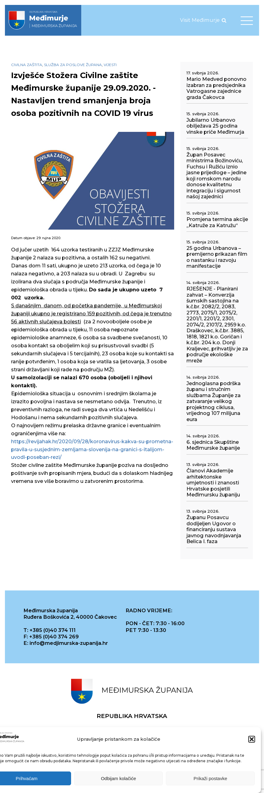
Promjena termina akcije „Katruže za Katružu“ (217, 222)
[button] (252, 739)
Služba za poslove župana (73, 64)
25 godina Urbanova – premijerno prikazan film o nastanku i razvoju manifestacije (216, 257)
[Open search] (224, 20)
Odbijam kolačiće (118, 778)
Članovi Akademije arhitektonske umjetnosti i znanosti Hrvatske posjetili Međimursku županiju (213, 483)
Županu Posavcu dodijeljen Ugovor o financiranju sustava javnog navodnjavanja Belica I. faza (213, 529)
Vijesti (110, 64)
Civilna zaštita (26, 64)
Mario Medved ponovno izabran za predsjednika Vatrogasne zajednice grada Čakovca (216, 88)
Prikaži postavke (210, 778)
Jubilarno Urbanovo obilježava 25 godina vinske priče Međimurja (215, 126)
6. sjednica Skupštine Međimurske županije (213, 445)
